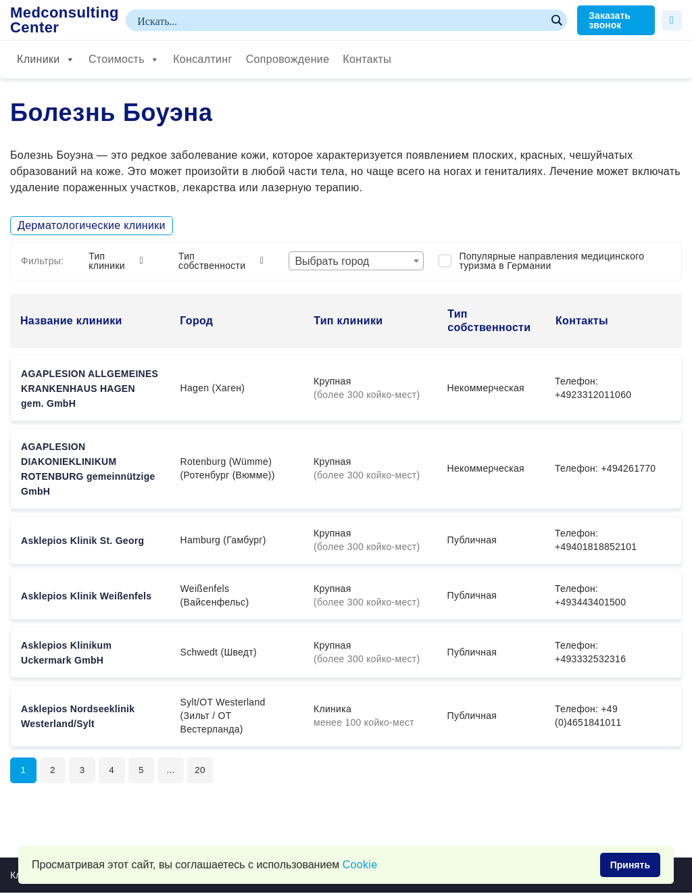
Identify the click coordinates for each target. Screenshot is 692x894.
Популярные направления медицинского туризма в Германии (551, 260)
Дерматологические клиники (92, 225)
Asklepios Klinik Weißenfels (86, 596)
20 (206, 771)
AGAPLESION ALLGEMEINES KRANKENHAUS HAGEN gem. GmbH (89, 388)
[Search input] (340, 20)
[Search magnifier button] (556, 20)
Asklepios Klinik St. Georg (82, 540)
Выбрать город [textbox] (332, 261)
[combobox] (356, 260)
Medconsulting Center (64, 20)
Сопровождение (288, 59)
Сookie (360, 864)
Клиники (46, 59)
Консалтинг (202, 59)
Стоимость (124, 59)
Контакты (367, 59)
